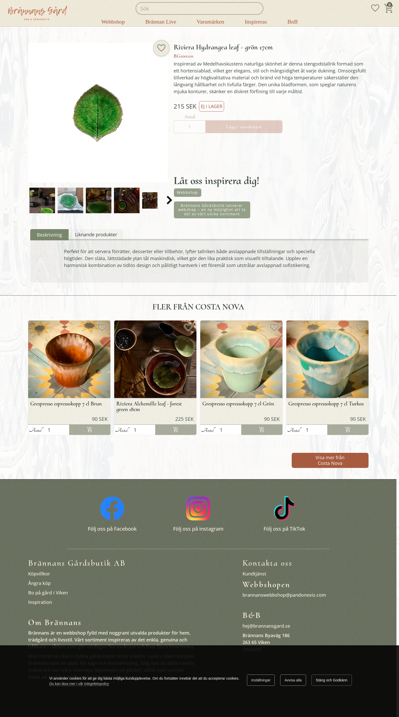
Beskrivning (49, 235)
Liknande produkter (96, 234)
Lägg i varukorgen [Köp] (90, 430)
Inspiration (40, 602)
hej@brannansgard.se (266, 626)
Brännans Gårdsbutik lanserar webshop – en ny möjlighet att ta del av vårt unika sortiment (212, 210)
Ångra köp (39, 583)
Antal (35, 430)
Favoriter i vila (78, 30)
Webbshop (187, 192)
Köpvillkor (39, 574)
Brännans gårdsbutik (43, 30)
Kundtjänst (254, 574)
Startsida (13, 30)
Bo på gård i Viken (48, 593)
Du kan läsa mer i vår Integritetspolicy (79, 684)
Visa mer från (330, 460)
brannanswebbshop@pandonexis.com (284, 595)
